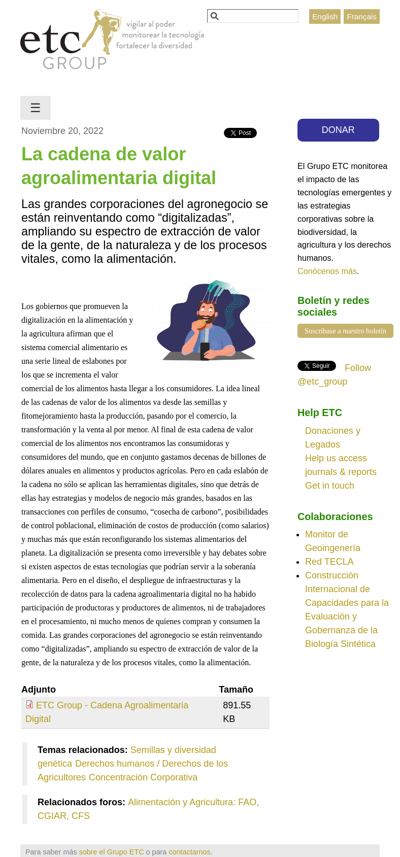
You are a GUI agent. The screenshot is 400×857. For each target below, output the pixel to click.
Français (362, 16)
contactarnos (189, 852)
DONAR (338, 130)
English (325, 16)
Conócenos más (327, 271)
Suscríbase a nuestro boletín (345, 331)
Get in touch (329, 486)
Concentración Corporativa (143, 777)
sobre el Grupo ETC (111, 852)
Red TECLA (329, 562)
